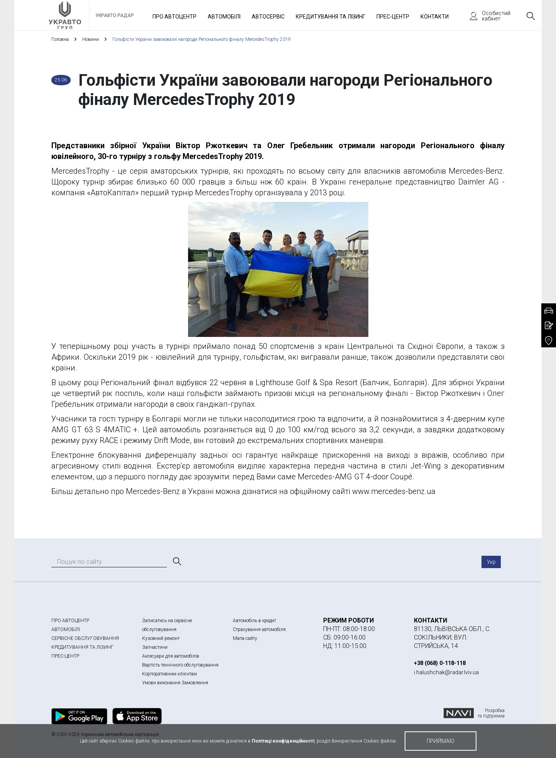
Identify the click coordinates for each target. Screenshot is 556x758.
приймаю (440, 741)
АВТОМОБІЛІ (65, 629)
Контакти (434, 17)
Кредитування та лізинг (330, 17)
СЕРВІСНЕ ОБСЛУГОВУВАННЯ (85, 638)
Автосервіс (268, 17)
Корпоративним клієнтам (169, 674)
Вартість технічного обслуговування (180, 665)
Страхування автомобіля (259, 629)
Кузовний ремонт (161, 638)
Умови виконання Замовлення (175, 682)
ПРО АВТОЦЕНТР (70, 620)
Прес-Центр (392, 17)
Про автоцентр (175, 17)
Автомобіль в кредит (254, 620)
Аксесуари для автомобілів (170, 656)
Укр (491, 562)
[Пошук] (176, 561)
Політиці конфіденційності (283, 741)
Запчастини (155, 647)
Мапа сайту (245, 638)
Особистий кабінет (486, 15)
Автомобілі (224, 17)
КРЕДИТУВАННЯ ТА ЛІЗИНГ (82, 647)
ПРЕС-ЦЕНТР (65, 656)
